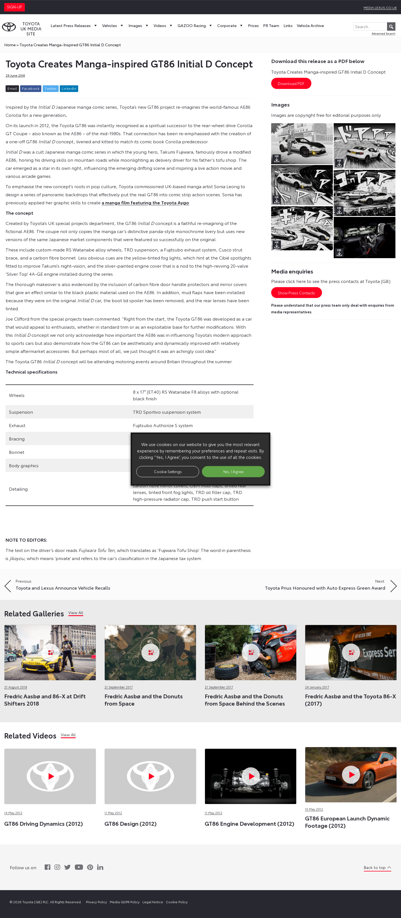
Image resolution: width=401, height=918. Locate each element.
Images (138, 25)
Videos (163, 25)
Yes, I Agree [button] (233, 471)
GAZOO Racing (195, 25)
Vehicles (113, 25)
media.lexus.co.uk (380, 7)
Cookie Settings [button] (168, 471)
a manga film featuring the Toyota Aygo (145, 202)
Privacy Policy (96, 901)
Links (288, 25)
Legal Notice (152, 901)
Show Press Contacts (296, 292)
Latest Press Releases (74, 25)
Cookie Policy (177, 901)
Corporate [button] (230, 25)
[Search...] (374, 26)
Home (10, 44)
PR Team (271, 25)
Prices (253, 25)
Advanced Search (383, 33)
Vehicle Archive (310, 25)
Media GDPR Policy (125, 901)
